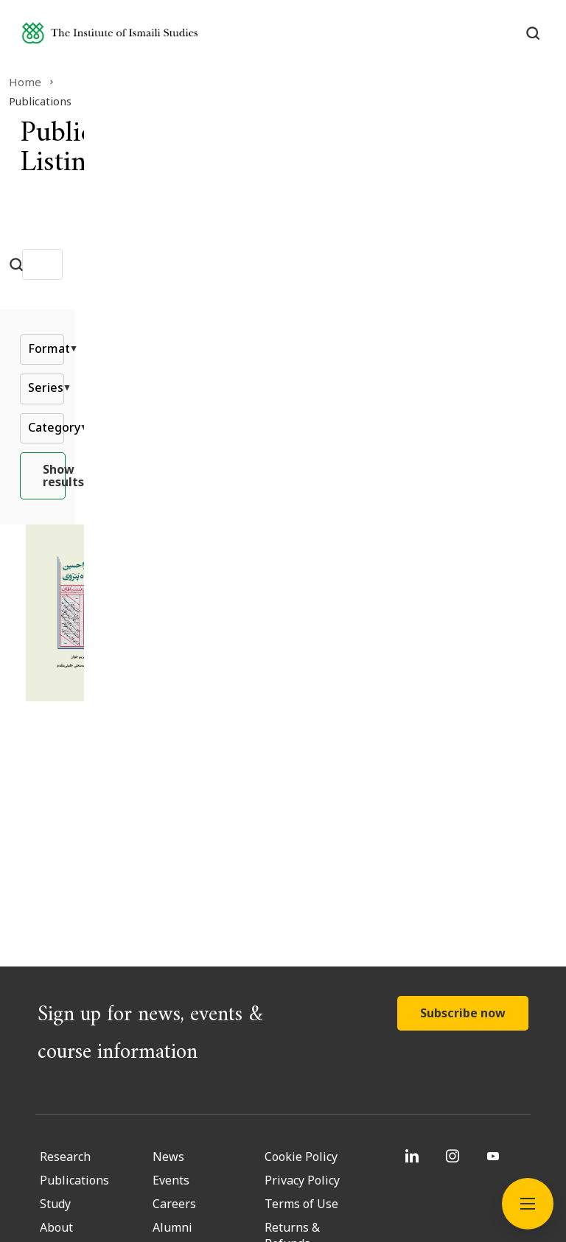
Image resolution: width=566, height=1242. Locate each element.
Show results (283, 485)
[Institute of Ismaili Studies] (140, 39)
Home (43, 81)
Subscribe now (463, 794)
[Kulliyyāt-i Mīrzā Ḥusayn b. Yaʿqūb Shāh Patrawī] (361, 577)
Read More (250, 692)
